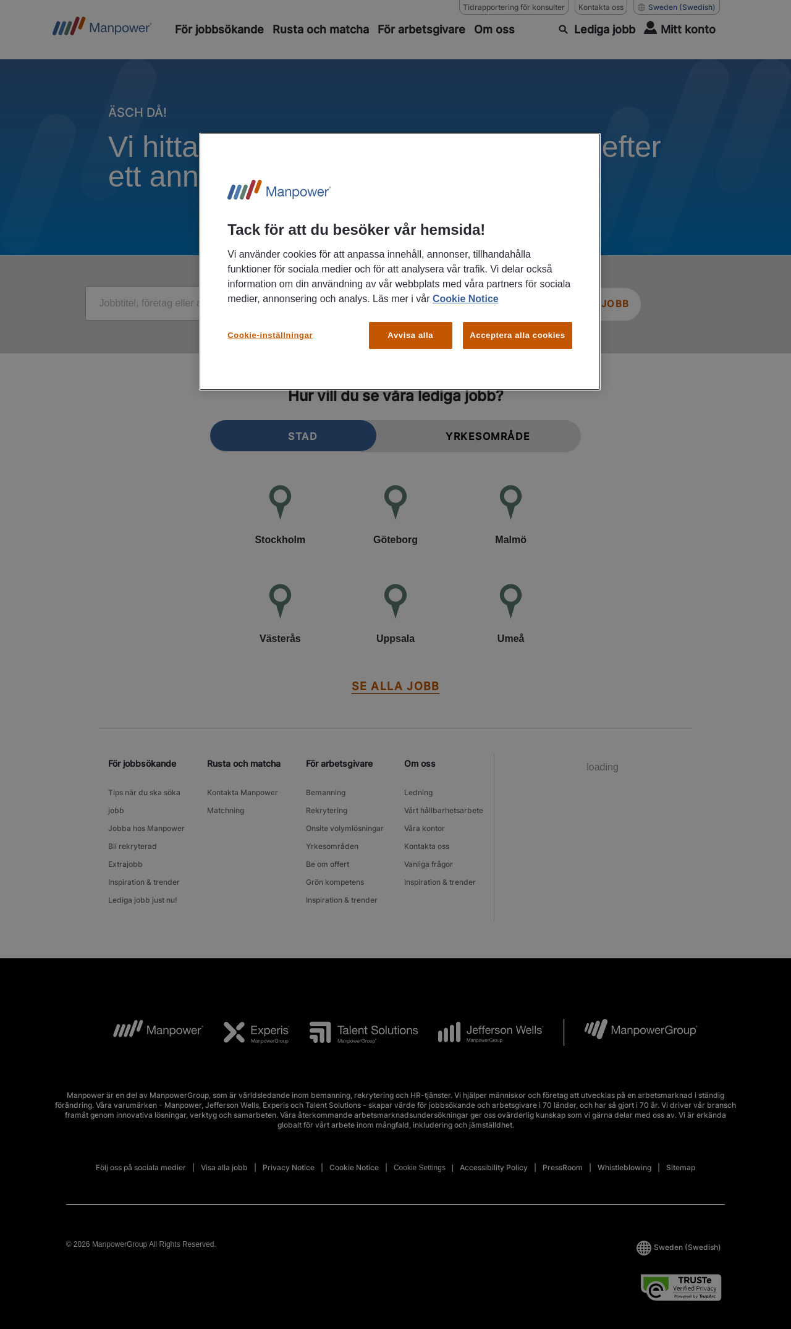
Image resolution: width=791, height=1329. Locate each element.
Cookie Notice (466, 298)
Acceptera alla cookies (517, 335)
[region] (400, 261)
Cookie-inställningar (270, 335)
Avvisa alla (410, 335)
